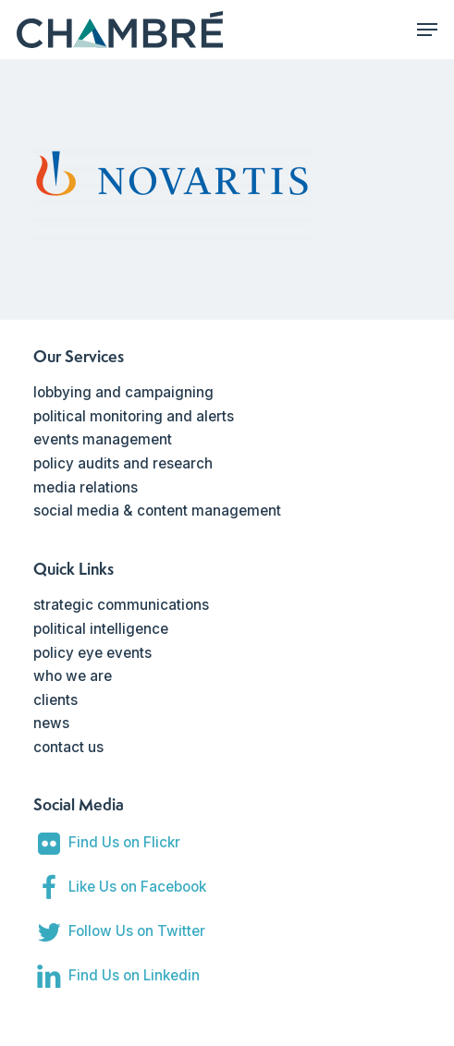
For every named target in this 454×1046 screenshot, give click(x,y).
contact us (68, 747)
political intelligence (100, 629)
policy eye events (92, 653)
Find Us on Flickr (124, 842)
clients (55, 700)
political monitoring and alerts (133, 416)
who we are (72, 676)
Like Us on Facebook (137, 886)
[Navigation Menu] (427, 29)
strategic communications (121, 605)
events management (102, 439)
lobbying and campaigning (123, 392)
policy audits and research (123, 463)
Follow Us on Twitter (136, 931)
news (51, 723)
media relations (85, 487)
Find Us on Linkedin (134, 975)
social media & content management (157, 510)
